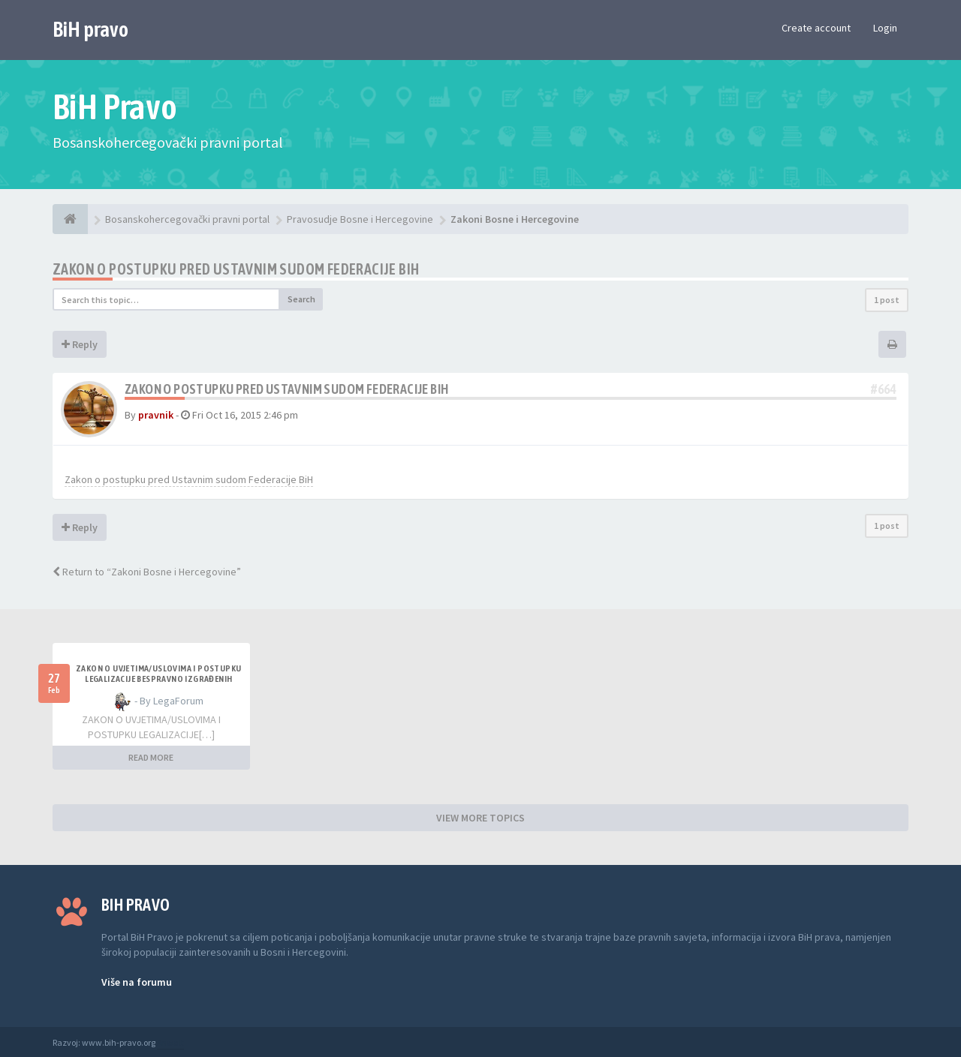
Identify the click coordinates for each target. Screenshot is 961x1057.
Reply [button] (80, 344)
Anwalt (170, 1042)
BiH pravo (90, 29)
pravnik (155, 415)
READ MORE (150, 757)
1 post (886, 299)
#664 (883, 389)
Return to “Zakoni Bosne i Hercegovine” (147, 571)
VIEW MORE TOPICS (480, 817)
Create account (816, 28)
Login (885, 28)
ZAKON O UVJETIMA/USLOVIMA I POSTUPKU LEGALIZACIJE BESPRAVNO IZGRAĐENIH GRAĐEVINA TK (158, 679)
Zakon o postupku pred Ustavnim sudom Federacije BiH (236, 269)
